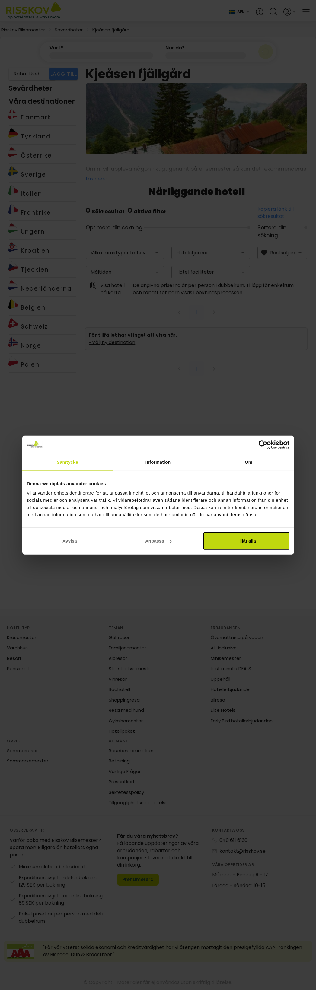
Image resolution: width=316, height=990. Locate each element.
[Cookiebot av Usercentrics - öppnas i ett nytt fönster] (263, 444)
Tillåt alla (246, 540)
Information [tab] (158, 461)
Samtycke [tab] (67, 461)
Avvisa (69, 540)
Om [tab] (248, 461)
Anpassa (158, 540)
